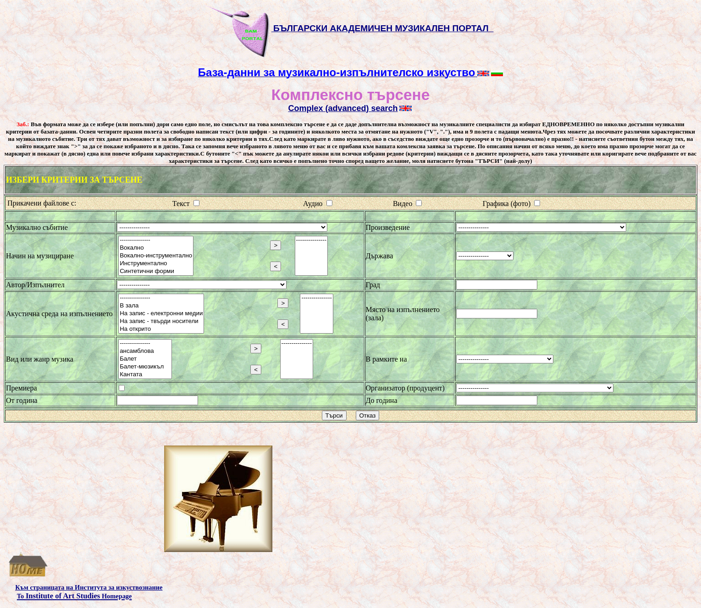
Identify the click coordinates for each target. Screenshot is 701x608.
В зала (161, 306)
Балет (145, 359)
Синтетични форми (156, 271)
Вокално (156, 248)
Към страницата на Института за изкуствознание (88, 587)
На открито (161, 329)
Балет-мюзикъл (145, 367)
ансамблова (145, 351)
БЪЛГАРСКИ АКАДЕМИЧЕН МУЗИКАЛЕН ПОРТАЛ (383, 28)
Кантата (145, 375)
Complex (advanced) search (342, 108)
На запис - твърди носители (161, 321)
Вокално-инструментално (156, 256)
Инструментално (156, 264)
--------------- (156, 240)
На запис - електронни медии (161, 314)
